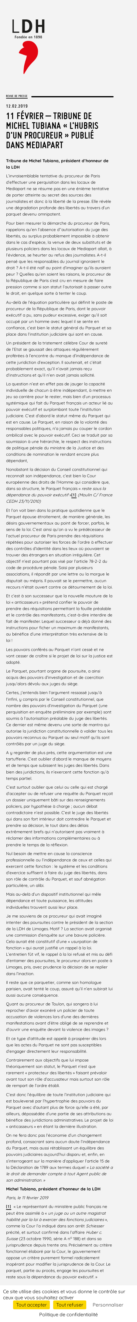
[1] (74, 495)
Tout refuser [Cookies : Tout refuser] (69, 1305)
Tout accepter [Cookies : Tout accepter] (31, 1305)
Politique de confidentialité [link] (68, 1314)
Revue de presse (17, 96)
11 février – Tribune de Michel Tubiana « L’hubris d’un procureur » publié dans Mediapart (52, 130)
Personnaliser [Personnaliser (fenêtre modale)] (108, 1305)
